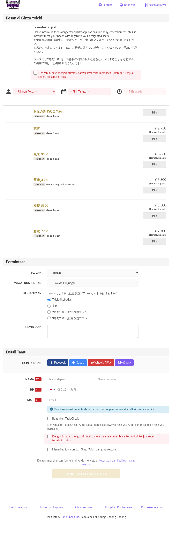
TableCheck (124, 362)
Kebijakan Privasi (84, 507)
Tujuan (36, 272)
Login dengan (31, 363)
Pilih (156, 112)
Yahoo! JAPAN (101, 362)
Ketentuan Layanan (51, 507)
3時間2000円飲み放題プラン (67, 318)
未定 (52, 306)
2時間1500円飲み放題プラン (67, 312)
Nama (33, 379)
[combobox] (52, 389)
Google (78, 362)
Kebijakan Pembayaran (118, 507)
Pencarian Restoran (152, 507)
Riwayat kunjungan (26, 283)
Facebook (58, 362)
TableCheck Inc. (70, 517)
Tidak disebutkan (59, 299)
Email (34, 400)
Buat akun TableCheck (63, 418)
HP (36, 390)
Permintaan (32, 326)
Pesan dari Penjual (45, 27)
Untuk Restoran (18, 507)
